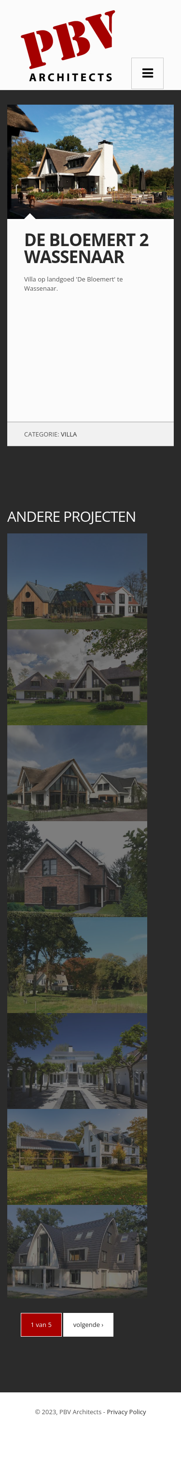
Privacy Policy (126, 1411)
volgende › (88, 1324)
